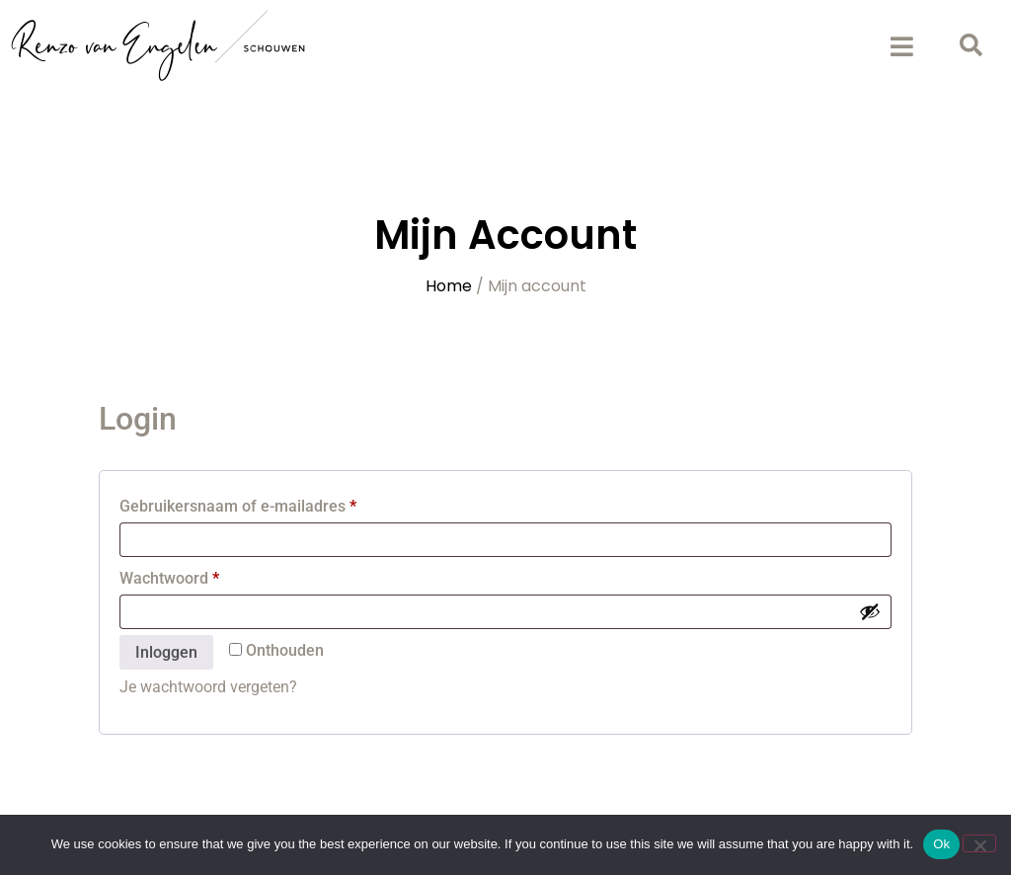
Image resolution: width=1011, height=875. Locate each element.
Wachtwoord (194, 575)
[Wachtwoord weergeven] (870, 611)
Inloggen (166, 652)
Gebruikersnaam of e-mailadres (262, 503)
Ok (941, 843)
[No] (979, 843)
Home (449, 286)
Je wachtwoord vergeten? (208, 686)
